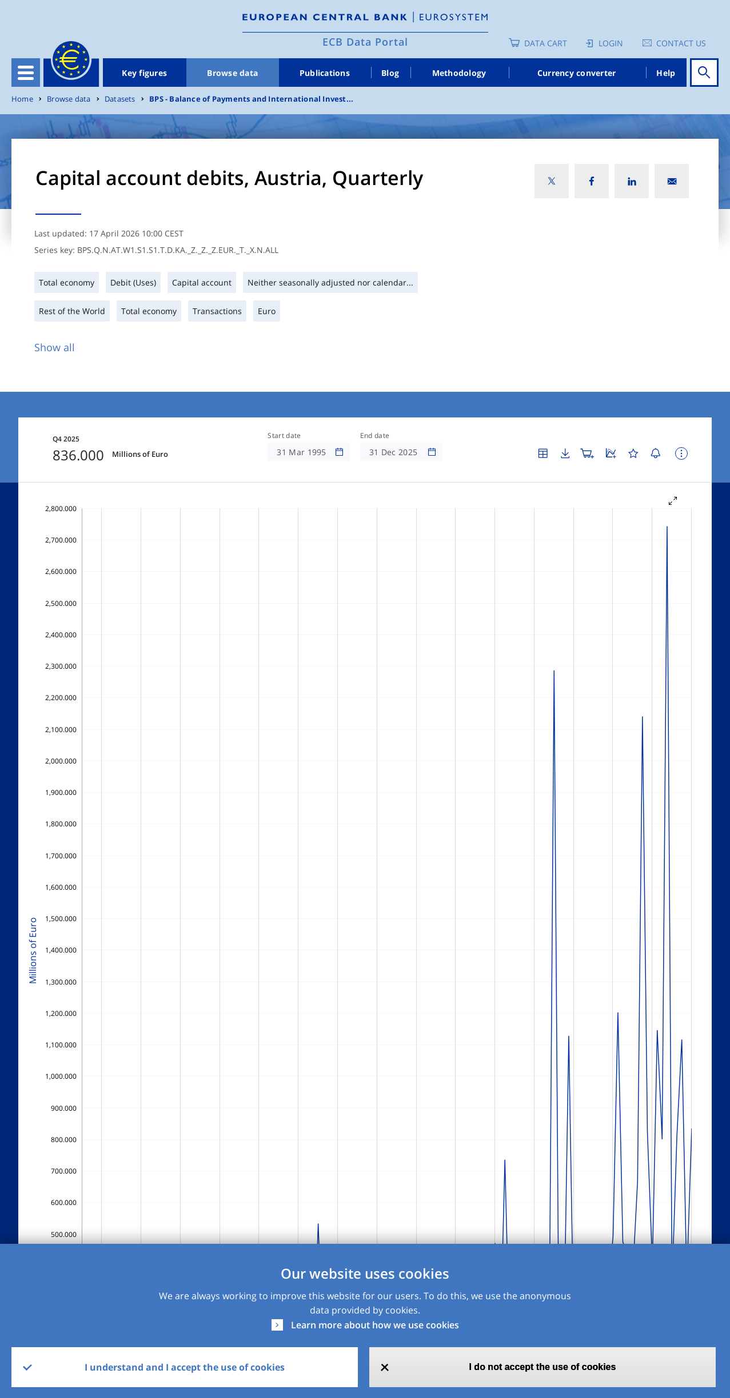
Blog (390, 72)
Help (665, 72)
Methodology (459, 72)
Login (611, 43)
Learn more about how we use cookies (375, 1325)
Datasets (120, 99)
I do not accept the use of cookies (542, 1367)
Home (22, 99)
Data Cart (545, 43)
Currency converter (576, 72)
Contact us (681, 43)
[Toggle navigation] (25, 72)
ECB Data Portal (365, 42)
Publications (325, 72)
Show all (54, 347)
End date (375, 435)
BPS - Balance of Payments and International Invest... (251, 99)
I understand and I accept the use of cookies (185, 1367)
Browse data (232, 72)
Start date (284, 435)
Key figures (144, 72)
